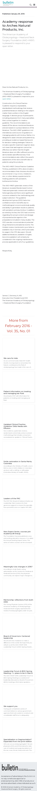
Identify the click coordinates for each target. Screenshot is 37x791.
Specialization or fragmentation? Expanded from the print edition (18, 740)
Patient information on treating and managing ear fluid (17, 392)
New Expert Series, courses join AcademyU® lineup (17, 533)
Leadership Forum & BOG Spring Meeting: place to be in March (18, 672)
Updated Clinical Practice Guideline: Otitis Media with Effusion (15, 426)
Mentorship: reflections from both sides (18, 601)
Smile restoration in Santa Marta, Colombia (18, 462)
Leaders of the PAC (12, 498)
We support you (10, 706)
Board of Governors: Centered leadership (17, 637)
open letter (6, 99)
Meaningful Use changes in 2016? (18, 567)
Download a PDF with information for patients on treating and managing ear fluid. (17, 398)
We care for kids (11, 358)
